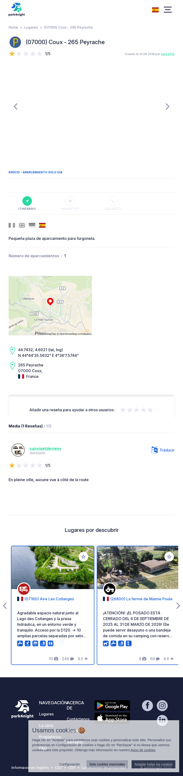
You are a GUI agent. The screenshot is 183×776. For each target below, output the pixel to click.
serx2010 (167, 54)
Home (13, 27)
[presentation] (15, 106)
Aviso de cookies (142, 750)
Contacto (113, 203)
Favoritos (70, 203)
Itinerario (27, 203)
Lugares (31, 27)
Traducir (162, 450)
